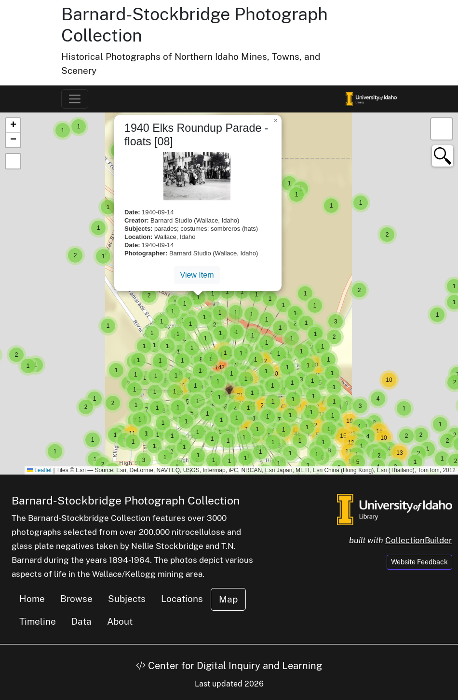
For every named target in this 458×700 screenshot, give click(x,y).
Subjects (127, 598)
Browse (76, 598)
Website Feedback (419, 562)
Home (32, 598)
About (120, 621)
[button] (62, 130)
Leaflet (39, 470)
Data (81, 621)
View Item (197, 275)
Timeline (37, 621)
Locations (182, 598)
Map (228, 599)
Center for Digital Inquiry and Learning (229, 666)
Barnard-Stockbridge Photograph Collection (126, 500)
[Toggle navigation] (74, 99)
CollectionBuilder (418, 540)
